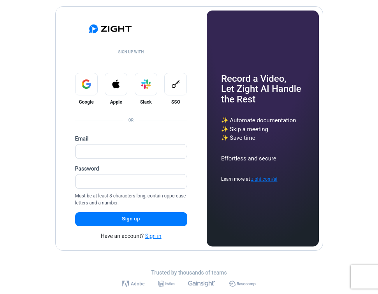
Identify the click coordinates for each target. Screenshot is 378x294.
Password (87, 168)
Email (82, 139)
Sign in (153, 236)
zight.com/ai (264, 179)
